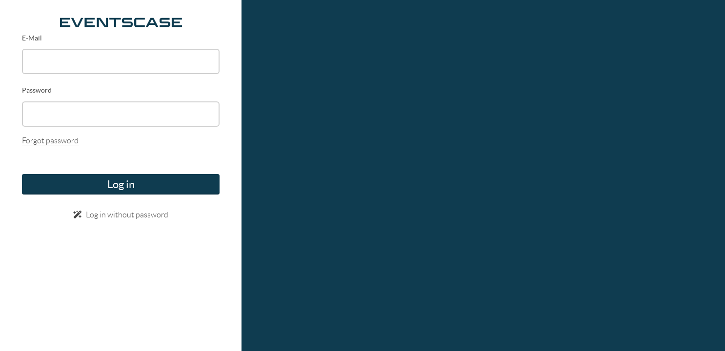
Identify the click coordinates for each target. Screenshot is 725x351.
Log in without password (120, 215)
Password (37, 90)
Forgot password (50, 140)
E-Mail (32, 38)
